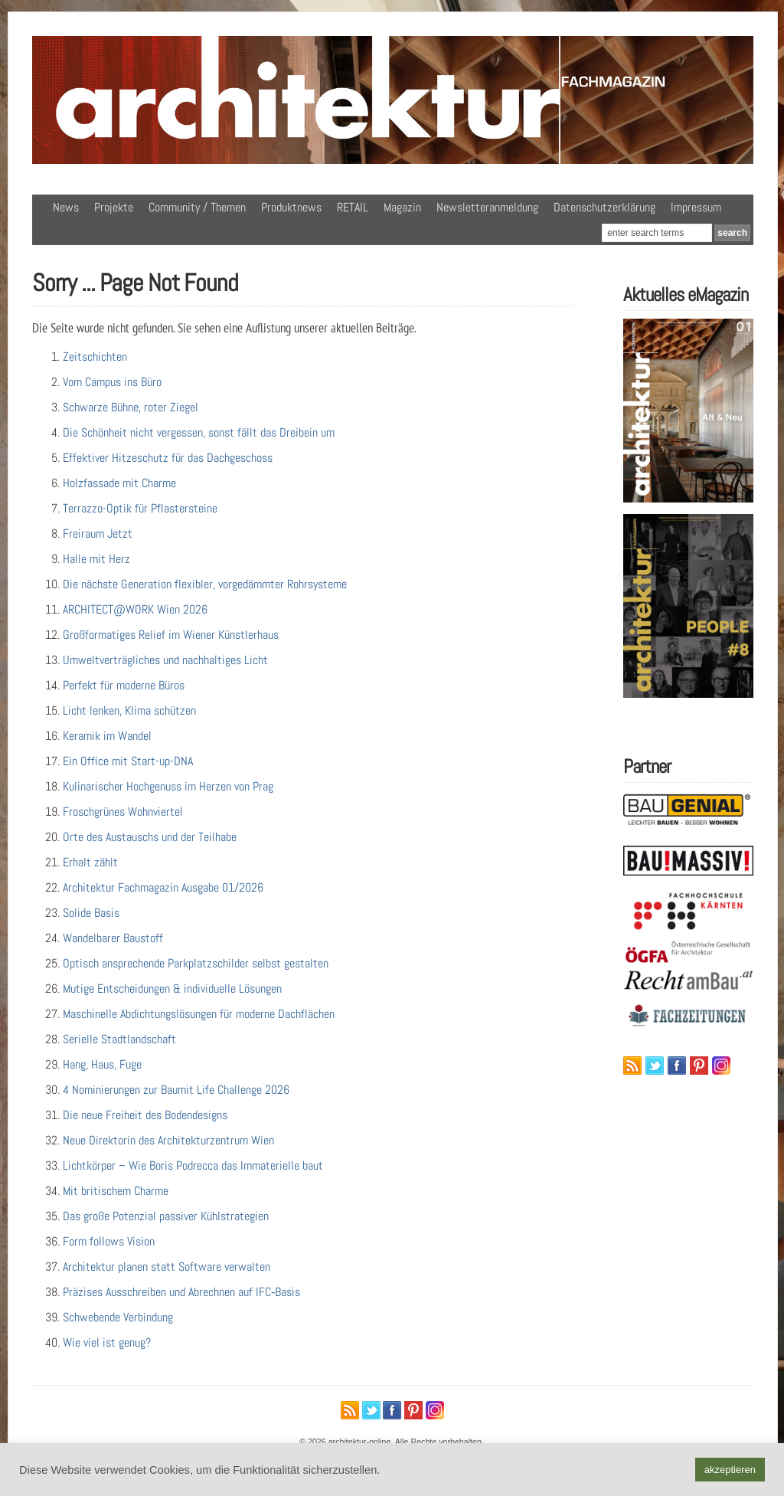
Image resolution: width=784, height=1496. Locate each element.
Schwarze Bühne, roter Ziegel (130, 407)
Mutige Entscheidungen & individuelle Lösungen (172, 988)
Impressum (696, 207)
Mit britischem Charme (115, 1191)
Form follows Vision (109, 1241)
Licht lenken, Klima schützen (129, 710)
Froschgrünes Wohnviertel (123, 812)
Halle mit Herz (96, 559)
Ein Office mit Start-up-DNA (128, 761)
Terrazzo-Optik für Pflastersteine (140, 508)
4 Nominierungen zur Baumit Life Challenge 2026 (176, 1090)
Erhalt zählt (90, 862)
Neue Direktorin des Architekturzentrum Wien (168, 1140)
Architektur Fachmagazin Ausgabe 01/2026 (163, 887)
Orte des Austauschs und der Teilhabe (150, 837)
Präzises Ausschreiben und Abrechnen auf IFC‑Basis (181, 1292)
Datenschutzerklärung (604, 207)
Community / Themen (197, 207)
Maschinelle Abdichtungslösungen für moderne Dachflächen (199, 1014)
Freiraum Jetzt (97, 533)
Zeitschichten (95, 357)
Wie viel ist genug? (107, 1342)
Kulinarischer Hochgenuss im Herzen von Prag (168, 786)
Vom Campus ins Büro (112, 382)
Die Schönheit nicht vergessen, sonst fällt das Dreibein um (199, 432)
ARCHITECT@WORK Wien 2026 (135, 609)
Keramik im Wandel (107, 736)
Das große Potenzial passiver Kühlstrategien (166, 1216)
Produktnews (291, 207)
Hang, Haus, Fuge (102, 1064)
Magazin (402, 207)
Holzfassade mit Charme (119, 483)
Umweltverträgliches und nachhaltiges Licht (165, 660)
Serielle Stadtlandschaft (119, 1039)
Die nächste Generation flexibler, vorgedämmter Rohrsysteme (205, 584)
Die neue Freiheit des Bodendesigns (145, 1115)
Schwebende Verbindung (118, 1317)
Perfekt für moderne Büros (124, 685)
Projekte (113, 207)
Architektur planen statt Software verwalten (166, 1267)
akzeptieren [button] (730, 1469)
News (66, 207)
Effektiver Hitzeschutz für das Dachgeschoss (168, 458)
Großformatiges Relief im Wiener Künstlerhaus (171, 635)
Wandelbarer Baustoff (113, 938)
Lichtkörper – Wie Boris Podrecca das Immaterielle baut (193, 1165)
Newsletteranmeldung (487, 207)
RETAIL (352, 207)
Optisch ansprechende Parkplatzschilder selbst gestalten (195, 963)
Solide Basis (91, 913)
